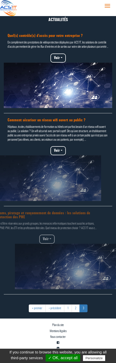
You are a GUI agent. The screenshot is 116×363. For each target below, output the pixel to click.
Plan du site (58, 325)
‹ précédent (55, 308)
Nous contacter (58, 336)
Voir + (55, 58)
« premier (37, 308)
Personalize (94, 358)
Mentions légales (58, 331)
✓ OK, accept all (63, 358)
